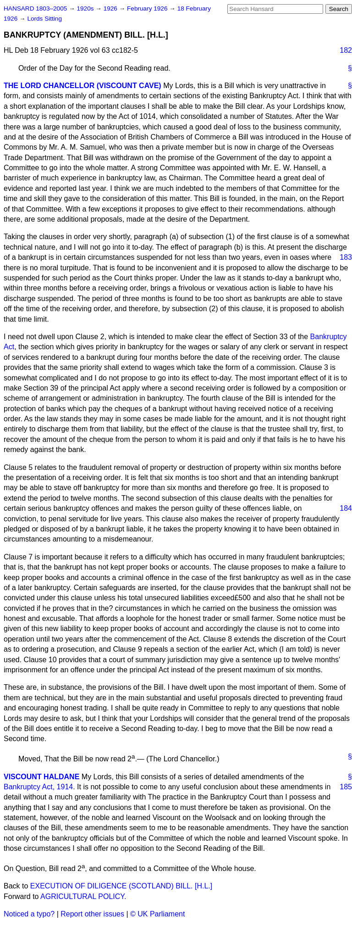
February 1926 (148, 8)
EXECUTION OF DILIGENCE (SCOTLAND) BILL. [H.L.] (121, 886)
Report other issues (92, 914)
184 (346, 508)
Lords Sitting (44, 18)
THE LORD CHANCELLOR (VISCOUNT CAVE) (82, 85)
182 (346, 50)
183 (346, 257)
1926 (111, 8)
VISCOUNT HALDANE (41, 777)
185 (346, 787)
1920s (86, 8)
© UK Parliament (157, 914)
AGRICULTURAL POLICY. (83, 896)
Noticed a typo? (29, 914)
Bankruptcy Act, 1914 (38, 787)
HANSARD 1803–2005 (35, 8)
